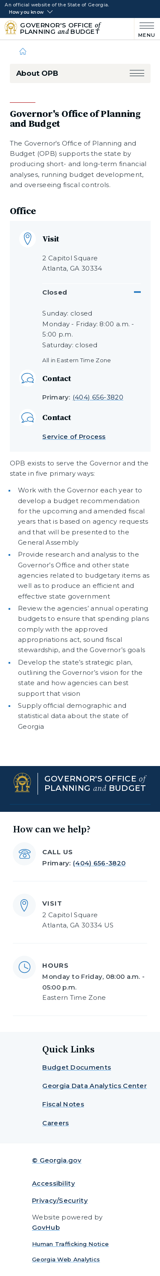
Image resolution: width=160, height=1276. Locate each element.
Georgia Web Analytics (66, 1259)
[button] (137, 73)
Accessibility (53, 1183)
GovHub (46, 1227)
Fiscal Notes (63, 1104)
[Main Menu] (144, 29)
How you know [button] (26, 12)
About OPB (37, 73)
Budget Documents (76, 1067)
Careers (55, 1123)
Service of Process (73, 436)
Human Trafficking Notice (70, 1243)
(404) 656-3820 (98, 397)
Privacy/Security (60, 1200)
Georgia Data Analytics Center (94, 1086)
